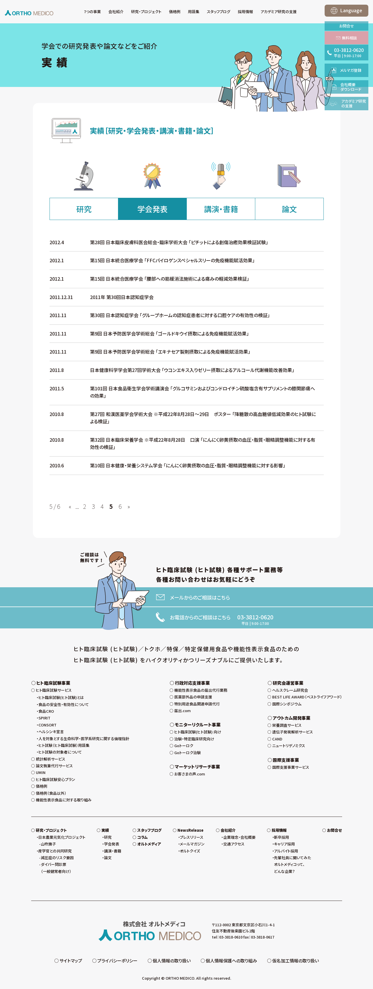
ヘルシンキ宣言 (51, 731)
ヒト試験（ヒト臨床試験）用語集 (63, 745)
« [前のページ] (70, 506)
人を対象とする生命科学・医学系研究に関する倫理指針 (83, 738)
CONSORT (47, 725)
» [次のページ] (128, 506)
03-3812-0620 (255, 617)
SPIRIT (44, 718)
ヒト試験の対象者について (60, 752)
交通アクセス (233, 844)
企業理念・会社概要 (239, 837)
